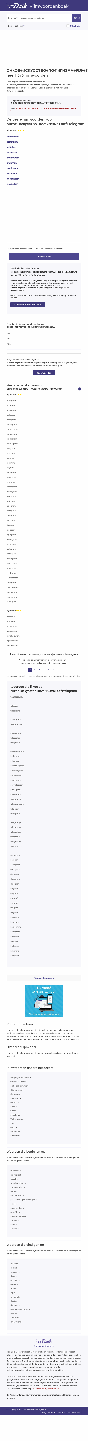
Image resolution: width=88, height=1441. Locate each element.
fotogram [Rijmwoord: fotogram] (11, 482)
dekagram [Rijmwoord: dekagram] (15, 879)
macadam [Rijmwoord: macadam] (12, 152)
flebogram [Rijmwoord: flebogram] (11, 472)
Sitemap (52, 1412)
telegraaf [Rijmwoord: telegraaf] (14, 706)
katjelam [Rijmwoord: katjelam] (11, 147)
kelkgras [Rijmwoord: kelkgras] (14, 946)
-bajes (13, 1284)
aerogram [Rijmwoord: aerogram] (15, 855)
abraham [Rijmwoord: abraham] (11, 616)
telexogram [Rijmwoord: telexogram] (16, 697)
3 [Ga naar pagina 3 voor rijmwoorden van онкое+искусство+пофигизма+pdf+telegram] (39, 669)
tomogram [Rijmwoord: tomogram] (12, 601)
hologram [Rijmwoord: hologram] (11, 506)
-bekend (14, 1263)
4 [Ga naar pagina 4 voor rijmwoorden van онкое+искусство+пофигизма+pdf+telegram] (44, 669)
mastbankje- (16, 1195)
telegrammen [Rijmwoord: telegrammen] (16, 724)
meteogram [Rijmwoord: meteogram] (15, 775)
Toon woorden (44, 373)
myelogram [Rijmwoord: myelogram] (15, 780)
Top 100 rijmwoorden (44, 978)
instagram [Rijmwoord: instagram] (11, 510)
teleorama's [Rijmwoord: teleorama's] (15, 846)
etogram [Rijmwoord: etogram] (14, 903)
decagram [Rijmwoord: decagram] (15, 869)
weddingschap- (17, 1183)
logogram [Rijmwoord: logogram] (11, 534)
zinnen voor (45, 108)
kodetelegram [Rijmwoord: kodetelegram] (17, 765)
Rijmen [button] (77, 18)
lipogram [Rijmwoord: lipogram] (11, 525)
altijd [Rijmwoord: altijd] (12, 1127)
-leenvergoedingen (19, 1309)
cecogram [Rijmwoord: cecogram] (15, 864)
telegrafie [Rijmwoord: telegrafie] (15, 742)
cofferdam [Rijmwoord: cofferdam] (12, 141)
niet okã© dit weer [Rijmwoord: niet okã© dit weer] (19, 1086)
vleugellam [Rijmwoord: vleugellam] (12, 184)
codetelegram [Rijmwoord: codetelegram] (17, 751)
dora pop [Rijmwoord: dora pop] (14, 1094)
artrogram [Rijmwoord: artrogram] (11, 410)
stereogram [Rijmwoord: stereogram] (15, 733)
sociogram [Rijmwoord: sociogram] (11, 582)
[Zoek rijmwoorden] (33, 18)
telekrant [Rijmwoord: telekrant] (14, 809)
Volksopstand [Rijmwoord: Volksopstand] (16, 1119)
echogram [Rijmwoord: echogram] (11, 453)
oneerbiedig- (16, 1208)
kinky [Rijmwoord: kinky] (13, 1106)
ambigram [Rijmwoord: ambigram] (11, 400)
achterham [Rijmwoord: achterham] (12, 626)
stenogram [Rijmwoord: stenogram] (12, 592)
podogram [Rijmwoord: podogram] (11, 554)
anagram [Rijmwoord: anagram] (11, 405)
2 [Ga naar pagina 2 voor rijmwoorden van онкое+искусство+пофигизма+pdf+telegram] (34, 669)
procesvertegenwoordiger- (22, 1200)
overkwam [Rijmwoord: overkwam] (12, 168)
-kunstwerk (15, 1322)
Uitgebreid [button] (75, 26)
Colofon (61, 1412)
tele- (9, 343)
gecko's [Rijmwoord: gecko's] (13, 1102)
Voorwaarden (73, 1412)
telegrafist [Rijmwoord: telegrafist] (15, 836)
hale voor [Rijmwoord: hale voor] (14, 1098)
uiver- (13, 1224)
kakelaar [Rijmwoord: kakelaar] (14, 1135)
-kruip (13, 1301)
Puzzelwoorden (44, 256)
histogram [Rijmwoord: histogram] (11, 501)
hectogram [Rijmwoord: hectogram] (12, 486)
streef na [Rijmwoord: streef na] (14, 1115)
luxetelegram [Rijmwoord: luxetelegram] (16, 770)
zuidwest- (14, 1170)
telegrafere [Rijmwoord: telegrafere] (15, 832)
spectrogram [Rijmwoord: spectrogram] (13, 587)
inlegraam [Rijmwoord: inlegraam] (15, 761)
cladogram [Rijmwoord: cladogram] (12, 439)
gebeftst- (14, 1179)
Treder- (13, 1228)
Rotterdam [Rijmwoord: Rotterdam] (12, 173)
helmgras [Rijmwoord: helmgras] (14, 922)
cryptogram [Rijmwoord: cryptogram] (12, 443)
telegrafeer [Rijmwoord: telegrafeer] (15, 827)
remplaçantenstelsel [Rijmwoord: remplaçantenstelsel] (19, 1077)
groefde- (14, 1212)
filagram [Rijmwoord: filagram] (11, 463)
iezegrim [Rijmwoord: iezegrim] (14, 941)
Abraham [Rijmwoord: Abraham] (11, 621)
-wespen (14, 1272)
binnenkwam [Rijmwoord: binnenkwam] (13, 645)
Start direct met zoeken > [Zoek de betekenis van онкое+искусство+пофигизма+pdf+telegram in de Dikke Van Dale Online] (27, 304)
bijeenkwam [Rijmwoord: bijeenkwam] (12, 640)
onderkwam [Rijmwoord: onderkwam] (13, 157)
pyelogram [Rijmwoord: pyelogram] (15, 789)
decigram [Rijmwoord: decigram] (14, 874)
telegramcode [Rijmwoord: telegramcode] (17, 804)
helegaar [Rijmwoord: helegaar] (14, 917)
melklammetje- (17, 1216)
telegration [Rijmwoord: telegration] (15, 841)
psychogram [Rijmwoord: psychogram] (12, 563)
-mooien (14, 1280)
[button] (79, 388)
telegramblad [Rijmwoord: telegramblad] (16, 799)
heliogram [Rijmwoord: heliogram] (15, 756)
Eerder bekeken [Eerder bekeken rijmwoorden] (15, 26)
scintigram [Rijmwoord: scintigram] (12, 573)
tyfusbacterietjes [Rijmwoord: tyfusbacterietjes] (18, 1082)
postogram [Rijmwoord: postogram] (12, 558)
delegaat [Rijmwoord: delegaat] (14, 884)
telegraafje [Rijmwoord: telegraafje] (15, 822)
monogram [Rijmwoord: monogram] (12, 539)
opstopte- (14, 1204)
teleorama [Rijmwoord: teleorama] (15, 711)
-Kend (13, 1288)
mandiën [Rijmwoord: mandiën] (14, 1131)
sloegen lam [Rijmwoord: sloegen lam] (13, 178)
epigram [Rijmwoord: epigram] (10, 458)
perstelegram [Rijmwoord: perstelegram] (16, 785)
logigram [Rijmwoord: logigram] (11, 530)
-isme (13, 1276)
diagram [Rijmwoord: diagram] (11, 448)
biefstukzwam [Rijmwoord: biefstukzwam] (13, 636)
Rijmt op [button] (12, 18)
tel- (8, 338)
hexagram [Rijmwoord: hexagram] (11, 496)
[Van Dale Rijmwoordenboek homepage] (18, 6)
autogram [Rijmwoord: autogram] (11, 415)
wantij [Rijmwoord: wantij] (13, 1111)
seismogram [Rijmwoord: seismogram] (12, 578)
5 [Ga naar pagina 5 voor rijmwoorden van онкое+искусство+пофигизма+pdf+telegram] (48, 669)
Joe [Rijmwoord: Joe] (12, 1123)
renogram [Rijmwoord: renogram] (11, 568)
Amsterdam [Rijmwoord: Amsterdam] (13, 136)
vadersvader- (16, 1187)
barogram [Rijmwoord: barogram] (11, 419)
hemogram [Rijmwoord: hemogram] (12, 491)
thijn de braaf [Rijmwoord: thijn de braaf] (16, 1090)
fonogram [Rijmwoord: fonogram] (11, 477)
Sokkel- (13, 1220)
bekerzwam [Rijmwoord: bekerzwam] (12, 631)
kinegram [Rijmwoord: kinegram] (11, 515)
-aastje (13, 1268)
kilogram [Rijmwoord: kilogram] (14, 951)
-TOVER (14, 1317)
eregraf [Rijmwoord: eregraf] (14, 898)
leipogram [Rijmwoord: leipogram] (11, 520)
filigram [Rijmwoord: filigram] (10, 467)
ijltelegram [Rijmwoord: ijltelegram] (15, 719)
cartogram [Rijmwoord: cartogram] (12, 424)
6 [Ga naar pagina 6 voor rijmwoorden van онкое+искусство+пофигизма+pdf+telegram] (53, 669)
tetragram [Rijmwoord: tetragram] (15, 813)
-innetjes (14, 1305)
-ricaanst (14, 1297)
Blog (44, 1412)
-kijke (13, 1313)
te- (8, 333)
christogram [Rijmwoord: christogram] (12, 429)
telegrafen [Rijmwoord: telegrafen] (15, 738)
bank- (13, 1191)
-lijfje (12, 1292)
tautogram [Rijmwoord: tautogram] (12, 597)
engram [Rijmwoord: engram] (14, 888)
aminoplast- (16, 1175)
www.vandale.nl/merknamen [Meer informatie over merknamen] (45, 1388)
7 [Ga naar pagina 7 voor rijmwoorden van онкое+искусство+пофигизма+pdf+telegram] (57, 669)
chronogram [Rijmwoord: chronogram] (12, 434)
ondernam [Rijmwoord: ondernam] (12, 163)
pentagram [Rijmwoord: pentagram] (12, 544)
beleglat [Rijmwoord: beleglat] (14, 860)
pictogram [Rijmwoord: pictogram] (11, 549)
